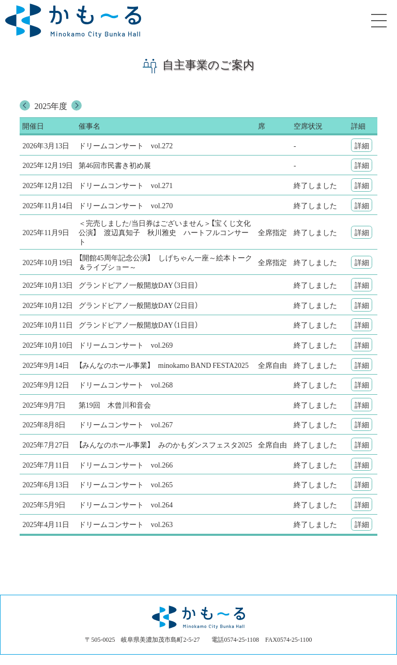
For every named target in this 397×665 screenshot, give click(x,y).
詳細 (362, 145)
